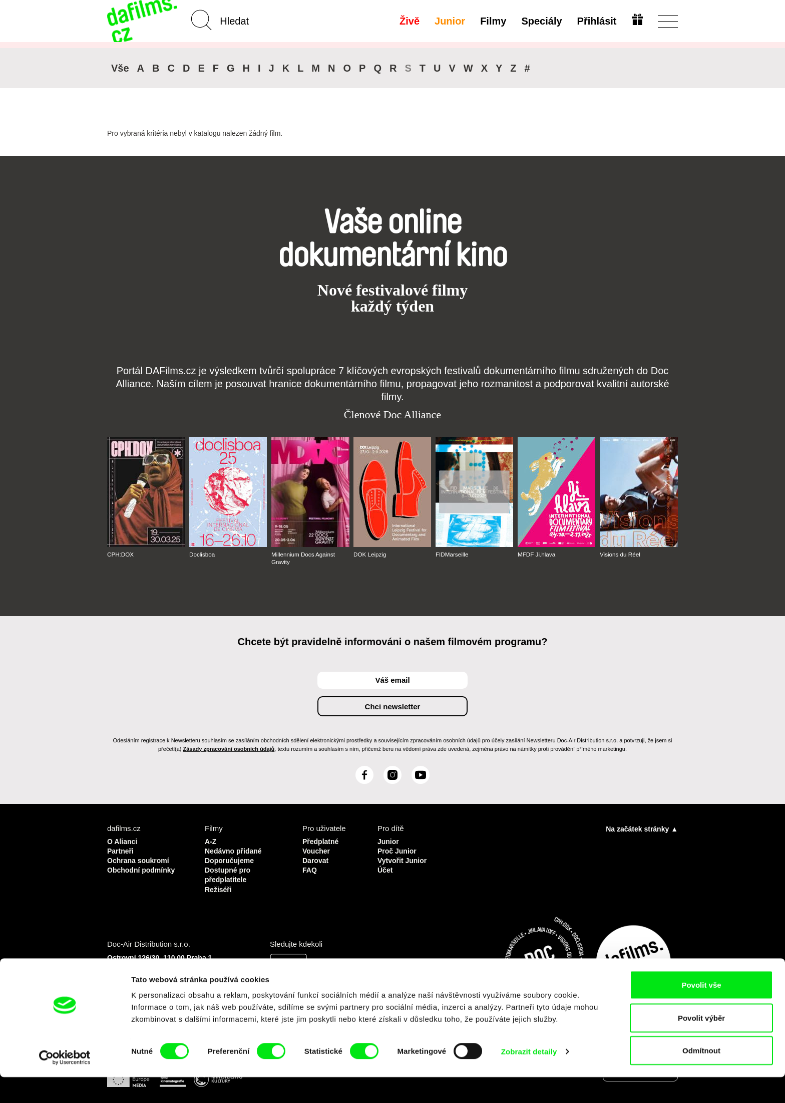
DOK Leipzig (370, 554)
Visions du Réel (620, 554)
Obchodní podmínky (143, 868)
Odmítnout (701, 1076)
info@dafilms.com (163, 984)
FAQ (310, 868)
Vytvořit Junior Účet (403, 863)
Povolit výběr (701, 1043)
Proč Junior (398, 850)
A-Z (211, 841)
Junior (449, 21)
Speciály (540, 21)
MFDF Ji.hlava (537, 554)
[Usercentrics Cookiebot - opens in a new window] (65, 1083)
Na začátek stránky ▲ (642, 828)
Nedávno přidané (235, 850)
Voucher (317, 850)
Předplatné (321, 841)
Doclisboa (202, 554)
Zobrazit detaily (529, 1077)
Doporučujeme (231, 859)
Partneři (121, 850)
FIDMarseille (452, 554)
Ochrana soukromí (140, 859)
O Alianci (123, 841)
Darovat (316, 859)
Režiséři (219, 886)
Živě (409, 21)
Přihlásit (595, 21)
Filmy (492, 21)
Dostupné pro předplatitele (229, 872)
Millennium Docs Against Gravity (304, 558)
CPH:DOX (121, 554)
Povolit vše (701, 1010)
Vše (120, 68)
